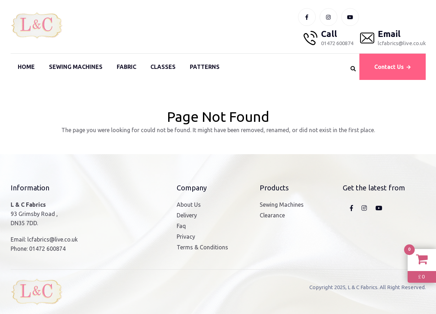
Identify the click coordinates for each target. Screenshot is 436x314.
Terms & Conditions (202, 247)
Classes (163, 67)
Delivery (187, 215)
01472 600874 (47, 248)
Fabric (126, 67)
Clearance (272, 215)
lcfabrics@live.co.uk (52, 239)
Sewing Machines (76, 67)
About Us (189, 204)
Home (26, 67)
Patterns (205, 67)
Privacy (186, 236)
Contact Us (392, 67)
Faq (181, 226)
